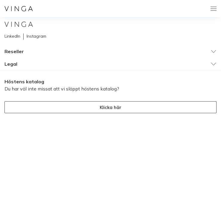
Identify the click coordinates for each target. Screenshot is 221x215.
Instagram (36, 36)
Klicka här (110, 107)
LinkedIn (12, 36)
